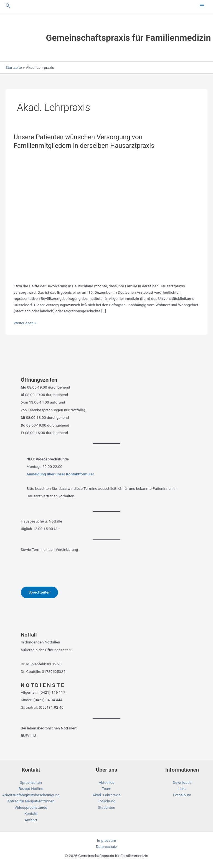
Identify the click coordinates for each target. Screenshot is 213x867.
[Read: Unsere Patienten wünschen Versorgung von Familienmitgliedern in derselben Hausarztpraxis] (106, 215)
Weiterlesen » (25, 323)
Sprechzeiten (39, 592)
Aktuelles (106, 782)
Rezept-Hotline (31, 788)
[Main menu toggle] (202, 5)
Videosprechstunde (31, 807)
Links (182, 788)
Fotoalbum (182, 795)
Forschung (106, 801)
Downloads (182, 782)
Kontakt (30, 813)
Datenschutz (106, 846)
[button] (8, 5)
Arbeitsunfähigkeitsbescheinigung (31, 795)
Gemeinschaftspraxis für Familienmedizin (128, 37)
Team (106, 788)
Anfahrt (31, 820)
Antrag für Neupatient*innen (30, 801)
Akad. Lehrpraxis (106, 795)
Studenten (106, 807)
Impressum (106, 840)
